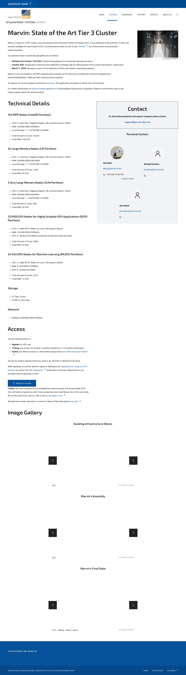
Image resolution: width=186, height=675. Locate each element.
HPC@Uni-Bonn (14, 22)
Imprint (146, 670)
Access (51, 83)
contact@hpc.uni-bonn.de (22, 651)
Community (127, 14)
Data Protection (157, 670)
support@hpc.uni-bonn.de (137, 122)
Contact (154, 14)
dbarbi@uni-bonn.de (112, 168)
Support (141, 14)
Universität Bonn (19, 4)
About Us (167, 14)
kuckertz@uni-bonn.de (154, 169)
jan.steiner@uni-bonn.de (130, 211)
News (101, 14)
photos (53, 88)
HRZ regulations (37, 370)
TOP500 (83, 46)
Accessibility (172, 670)
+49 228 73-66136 (115, 174)
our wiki (76, 401)
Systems (113, 14)
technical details (38, 88)
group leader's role (55, 395)
